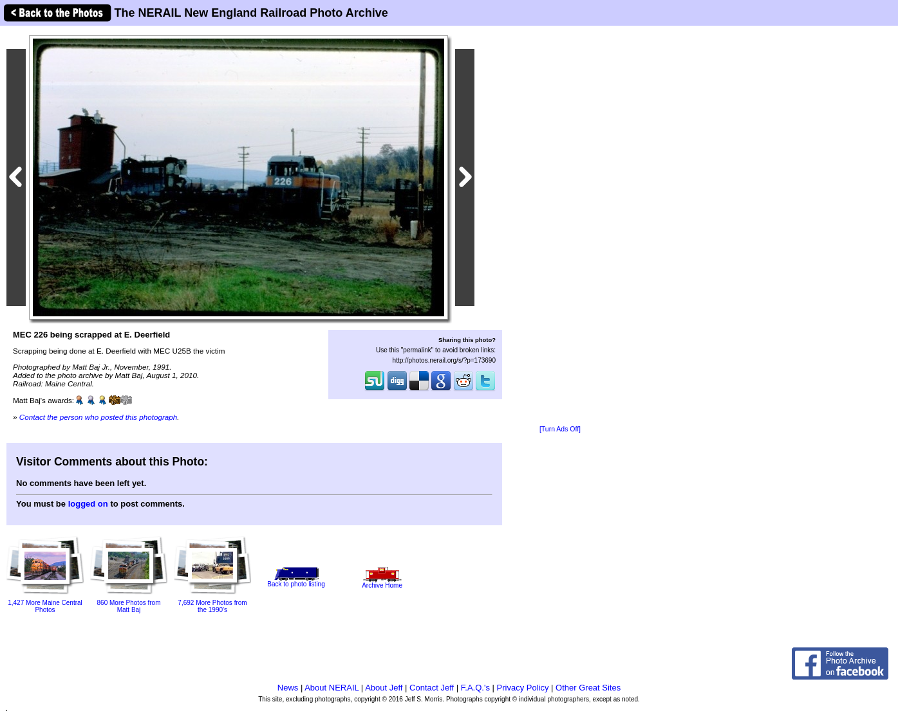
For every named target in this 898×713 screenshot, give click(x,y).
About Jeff (383, 687)
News (288, 687)
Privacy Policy (523, 687)
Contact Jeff (431, 687)
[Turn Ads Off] (560, 429)
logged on (88, 504)
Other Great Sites (588, 687)
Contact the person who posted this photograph (98, 417)
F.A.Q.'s (475, 687)
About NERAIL (331, 687)
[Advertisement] (560, 226)
